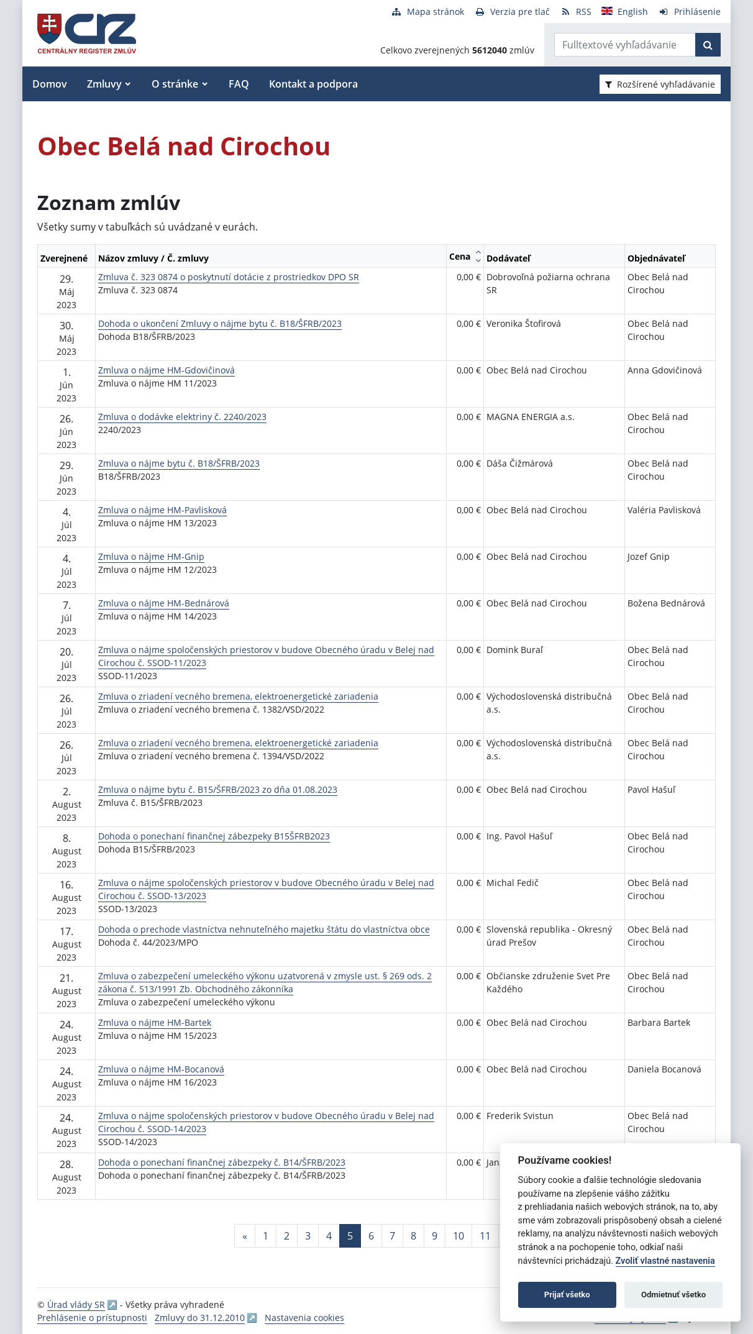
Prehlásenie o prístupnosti (92, 1317)
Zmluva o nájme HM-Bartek (154, 1022)
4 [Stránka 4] (329, 1236)
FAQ (239, 84)
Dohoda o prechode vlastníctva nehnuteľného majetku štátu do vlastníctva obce (264, 929)
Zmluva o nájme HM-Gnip (151, 556)
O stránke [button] (175, 84)
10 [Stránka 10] (458, 1236)
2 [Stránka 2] (287, 1236)
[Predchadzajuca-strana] (244, 1236)
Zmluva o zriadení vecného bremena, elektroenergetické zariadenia (238, 696)
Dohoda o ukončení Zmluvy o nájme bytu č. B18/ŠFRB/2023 (220, 323)
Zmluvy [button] (104, 84)
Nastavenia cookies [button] (304, 1317)
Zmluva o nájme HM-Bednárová (163, 603)
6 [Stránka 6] (371, 1236)
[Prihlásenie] (689, 11)
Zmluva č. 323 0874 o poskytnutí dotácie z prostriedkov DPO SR (228, 277)
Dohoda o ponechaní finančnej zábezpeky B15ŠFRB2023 (214, 836)
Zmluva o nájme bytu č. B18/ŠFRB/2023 (179, 463)
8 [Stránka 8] (413, 1236)
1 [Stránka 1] (265, 1236)
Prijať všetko (567, 1294)
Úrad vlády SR (76, 1304)
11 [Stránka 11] (485, 1236)
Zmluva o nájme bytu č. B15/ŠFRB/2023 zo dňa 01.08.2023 (217, 789)
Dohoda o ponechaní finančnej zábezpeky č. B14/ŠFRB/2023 (221, 1162)
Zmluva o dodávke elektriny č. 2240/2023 (182, 417)
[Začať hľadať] (708, 45)
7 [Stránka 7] (392, 1236)
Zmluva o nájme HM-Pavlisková (162, 510)
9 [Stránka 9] (434, 1236)
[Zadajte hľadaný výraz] (625, 45)
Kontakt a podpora (313, 84)
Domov (49, 84)
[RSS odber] (575, 11)
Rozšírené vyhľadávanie (660, 84)
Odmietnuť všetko (673, 1294)
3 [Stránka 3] (308, 1236)
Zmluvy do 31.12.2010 (200, 1317)
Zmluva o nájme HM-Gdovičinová (166, 370)
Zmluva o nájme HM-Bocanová (161, 1069)
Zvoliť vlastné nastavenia (665, 1261)
